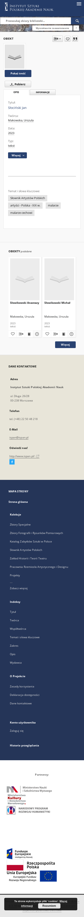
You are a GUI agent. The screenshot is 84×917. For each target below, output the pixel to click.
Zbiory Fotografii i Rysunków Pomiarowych (36, 533)
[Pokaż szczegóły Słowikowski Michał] (71, 334)
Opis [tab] (16, 92)
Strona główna (18, 502)
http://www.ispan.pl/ (24, 456)
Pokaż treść (18, 73)
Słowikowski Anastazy (24, 303)
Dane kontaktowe (21, 703)
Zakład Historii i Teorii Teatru (28, 558)
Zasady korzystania (22, 686)
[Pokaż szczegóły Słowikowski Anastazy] (36, 334)
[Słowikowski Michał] (59, 279)
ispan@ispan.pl (19, 437)
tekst (11, 146)
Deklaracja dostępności (25, 695)
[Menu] (79, 3)
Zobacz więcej (19, 588)
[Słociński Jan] (14, 57)
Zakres (14, 646)
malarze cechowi (21, 213)
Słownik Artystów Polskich (27, 198)
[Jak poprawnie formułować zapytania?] (76, 28)
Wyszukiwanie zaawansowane (52, 28)
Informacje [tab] (43, 92)
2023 (11, 133)
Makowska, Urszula (21, 120)
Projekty (15, 575)
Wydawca (16, 662)
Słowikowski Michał (57, 303)
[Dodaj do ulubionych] (68, 39)
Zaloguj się (17, 731)
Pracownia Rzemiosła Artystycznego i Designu (39, 567)
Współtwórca (18, 629)
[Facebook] (12, 462)
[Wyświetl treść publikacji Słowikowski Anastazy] (29, 334)
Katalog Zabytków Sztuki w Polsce (31, 541)
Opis (12, 654)
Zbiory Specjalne (20, 524)
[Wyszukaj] (77, 20)
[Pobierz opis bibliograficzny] (21, 334)
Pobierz (16, 84)
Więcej (65, 344)
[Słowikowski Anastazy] (25, 279)
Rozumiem (49, 905)
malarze (53, 205)
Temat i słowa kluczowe (25, 637)
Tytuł (13, 612)
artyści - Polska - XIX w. (25, 205)
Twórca (14, 620)
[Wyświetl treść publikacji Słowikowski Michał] (63, 334)
